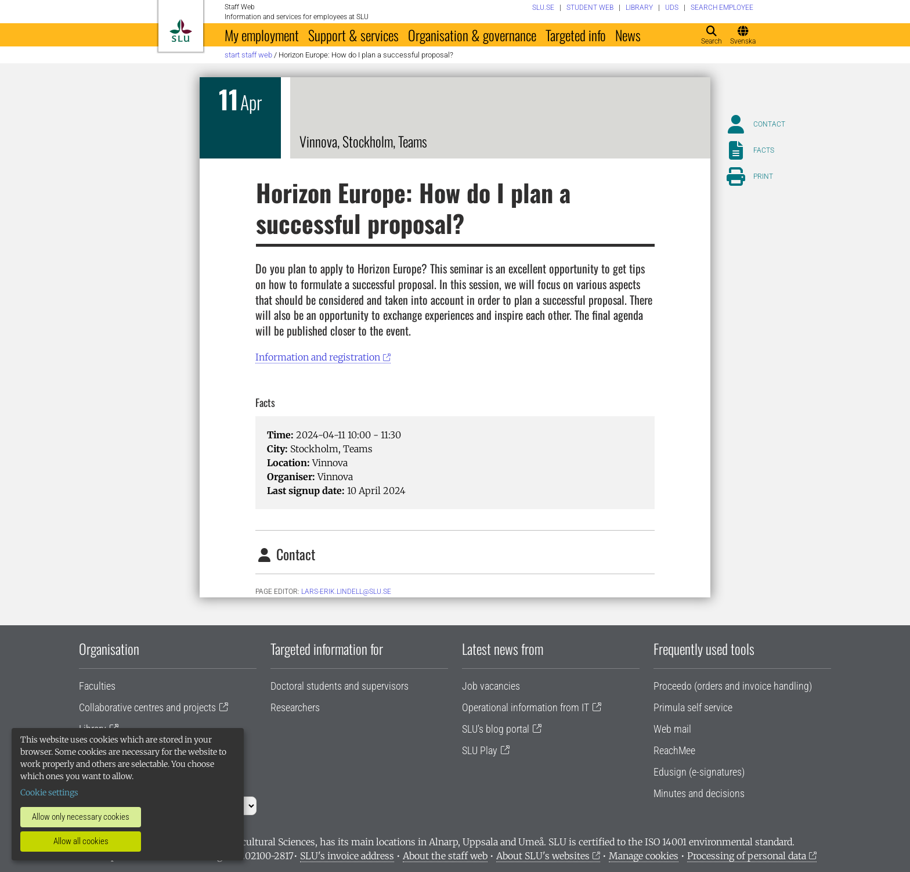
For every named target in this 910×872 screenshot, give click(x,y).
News (628, 34)
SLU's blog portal (495, 729)
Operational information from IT (525, 707)
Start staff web (248, 55)
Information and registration (317, 357)
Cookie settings (49, 792)
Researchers (295, 707)
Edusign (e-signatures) (699, 772)
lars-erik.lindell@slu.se (346, 592)
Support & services (353, 34)
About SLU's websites (543, 856)
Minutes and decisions (699, 793)
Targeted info (576, 34)
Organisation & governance (472, 34)
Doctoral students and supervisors (339, 686)
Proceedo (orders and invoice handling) (732, 686)
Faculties (97, 686)
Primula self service (692, 707)
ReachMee (674, 750)
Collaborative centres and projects (147, 707)
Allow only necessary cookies (80, 817)
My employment (262, 34)
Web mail (672, 729)
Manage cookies (643, 856)
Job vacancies (491, 686)
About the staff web (445, 856)
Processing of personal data (746, 856)
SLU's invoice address (347, 856)
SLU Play (479, 750)
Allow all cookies (81, 841)
